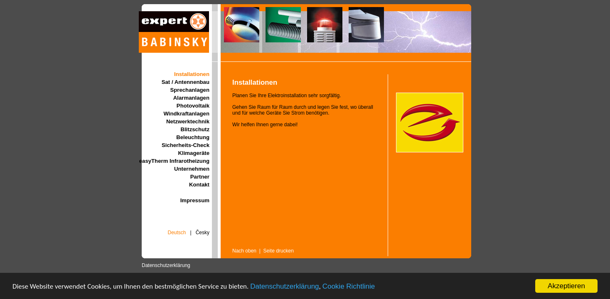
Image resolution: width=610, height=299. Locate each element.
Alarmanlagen (191, 98)
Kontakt (199, 184)
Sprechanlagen (189, 90)
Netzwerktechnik (187, 121)
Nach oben (244, 251)
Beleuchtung (192, 137)
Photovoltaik (193, 106)
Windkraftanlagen (186, 113)
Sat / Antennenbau (185, 82)
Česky (202, 232)
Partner (199, 177)
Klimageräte (194, 153)
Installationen (191, 74)
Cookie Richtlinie (348, 286)
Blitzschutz (194, 129)
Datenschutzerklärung (284, 286)
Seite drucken (278, 251)
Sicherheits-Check (185, 145)
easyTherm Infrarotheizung (174, 161)
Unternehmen (191, 169)
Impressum (194, 200)
